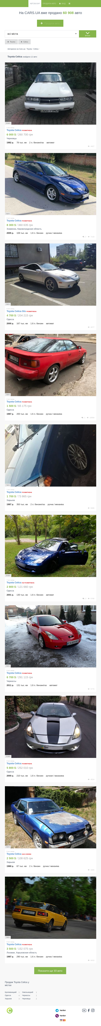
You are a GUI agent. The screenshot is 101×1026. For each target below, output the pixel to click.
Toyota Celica (14, 130)
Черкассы (26, 995)
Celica (24, 42)
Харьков (8, 999)
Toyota (11, 42)
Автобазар (35, 3)
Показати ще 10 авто (50, 970)
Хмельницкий (27, 992)
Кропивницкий (11, 992)
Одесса (8, 995)
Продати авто (49, 3)
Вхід (62, 3)
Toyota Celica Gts (16, 311)
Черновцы (26, 999)
